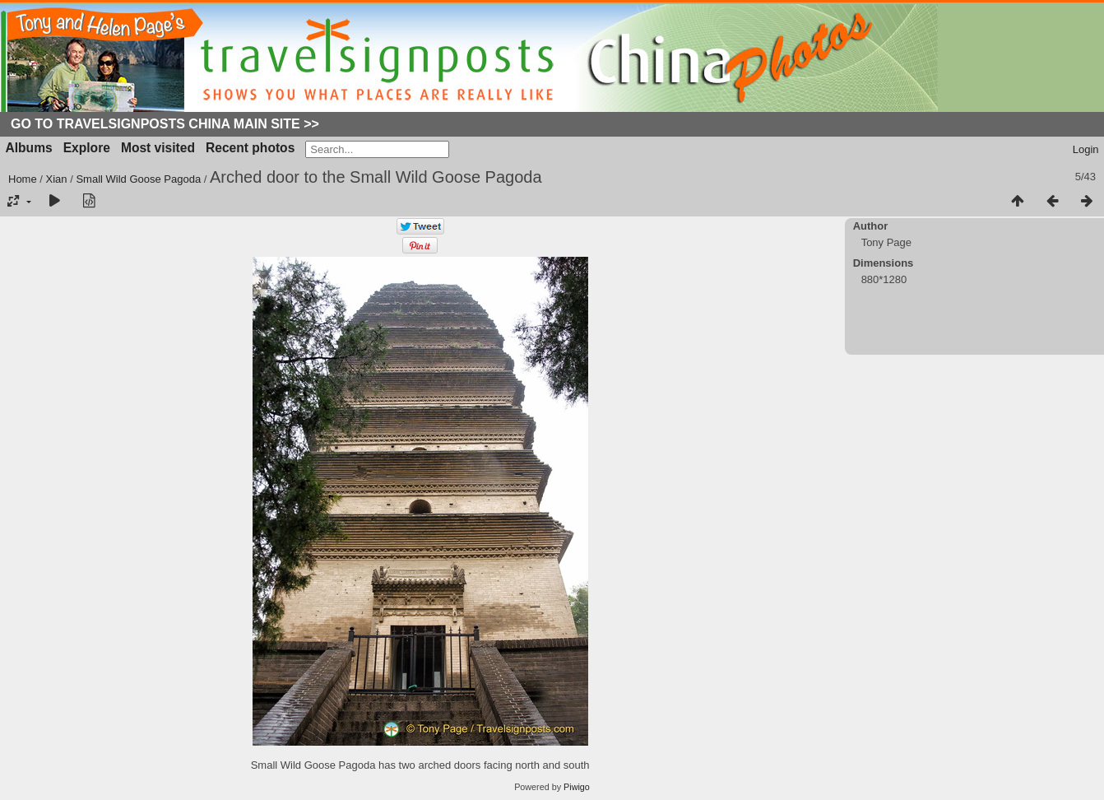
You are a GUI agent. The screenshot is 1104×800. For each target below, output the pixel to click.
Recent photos (250, 148)
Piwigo (577, 787)
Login (1086, 149)
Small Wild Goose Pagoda (138, 179)
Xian (56, 179)
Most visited (158, 148)
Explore (86, 148)
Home (22, 179)
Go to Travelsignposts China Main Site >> (165, 124)
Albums (29, 148)
